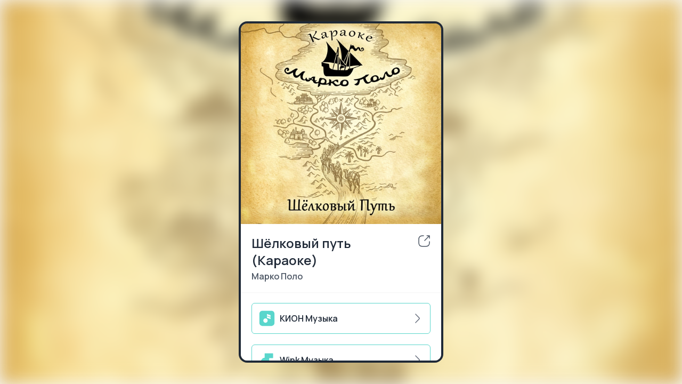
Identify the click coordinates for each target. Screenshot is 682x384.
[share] (424, 241)
